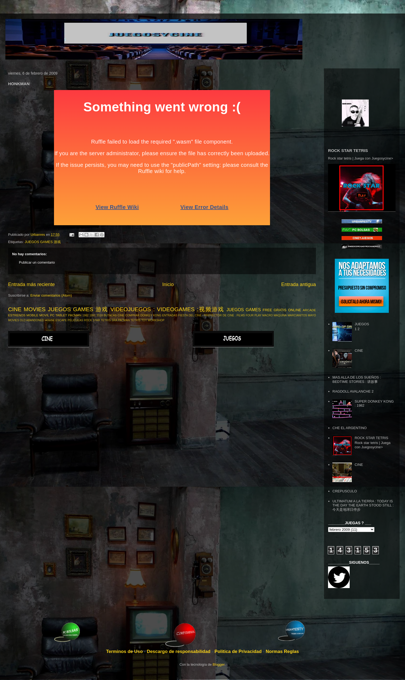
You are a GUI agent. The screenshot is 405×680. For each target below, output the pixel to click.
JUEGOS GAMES (244, 309)
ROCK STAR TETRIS (97, 320)
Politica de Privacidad (238, 651)
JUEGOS (362, 324)
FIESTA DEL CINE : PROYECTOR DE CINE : (207, 315)
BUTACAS (110, 315)
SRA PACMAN (121, 320)
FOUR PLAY (253, 315)
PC (52, 315)
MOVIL (44, 315)
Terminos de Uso (125, 651)
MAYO (312, 315)
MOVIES (13, 320)
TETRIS (135, 320)
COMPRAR (132, 315)
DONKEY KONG (150, 315)
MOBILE (32, 315)
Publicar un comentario (37, 262)
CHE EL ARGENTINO (349, 428)
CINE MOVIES (27, 309)
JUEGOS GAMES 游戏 (43, 242)
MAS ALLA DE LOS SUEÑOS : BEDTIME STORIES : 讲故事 (356, 379)
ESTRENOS (16, 315)
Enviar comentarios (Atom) (51, 295)
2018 (100, 315)
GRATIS (280, 310)
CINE (120, 315)
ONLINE (294, 310)
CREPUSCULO (344, 491)
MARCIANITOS (297, 315)
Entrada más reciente (31, 284)
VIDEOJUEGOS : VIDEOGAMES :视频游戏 (167, 309)
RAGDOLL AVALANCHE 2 (352, 391)
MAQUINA (280, 315)
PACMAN (74, 315)
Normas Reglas (282, 651)
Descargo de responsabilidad (179, 651)
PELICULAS (75, 320)
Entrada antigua (298, 284)
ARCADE (309, 310)
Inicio (168, 284)
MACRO (267, 315)
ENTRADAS (169, 315)
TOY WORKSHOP (152, 320)
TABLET (61, 315)
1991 (92, 315)
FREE (267, 310)
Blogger (219, 664)
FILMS (241, 315)
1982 (85, 315)
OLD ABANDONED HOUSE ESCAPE (43, 320)
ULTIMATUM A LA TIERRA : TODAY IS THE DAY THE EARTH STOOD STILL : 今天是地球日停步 (363, 505)
